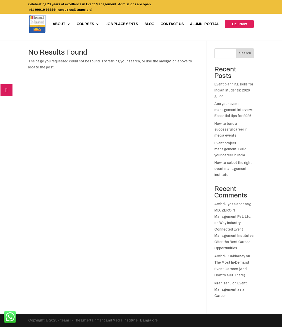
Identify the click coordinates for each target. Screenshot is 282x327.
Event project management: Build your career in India (230, 149)
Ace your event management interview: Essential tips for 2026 (233, 110)
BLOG (149, 24)
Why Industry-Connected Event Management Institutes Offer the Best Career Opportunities (234, 235)
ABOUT (59, 24)
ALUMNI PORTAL (204, 24)
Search (245, 53)
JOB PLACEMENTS (121, 24)
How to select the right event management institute (233, 169)
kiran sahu (223, 283)
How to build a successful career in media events (231, 130)
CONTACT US (172, 24)
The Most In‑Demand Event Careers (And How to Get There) (231, 269)
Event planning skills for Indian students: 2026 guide (233, 90)
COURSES (85, 24)
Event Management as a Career (230, 289)
